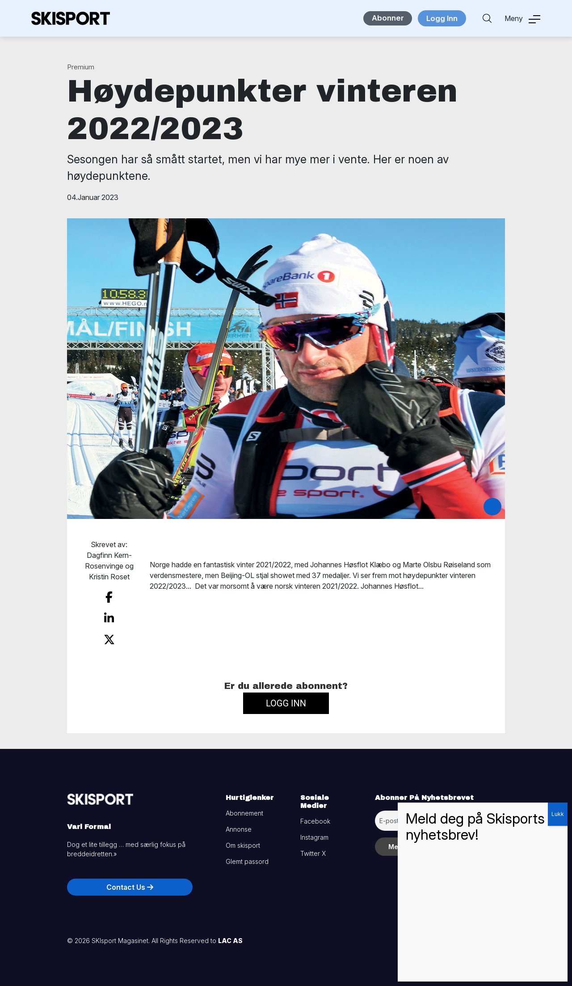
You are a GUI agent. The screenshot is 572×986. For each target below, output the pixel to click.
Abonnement (244, 809)
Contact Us (129, 883)
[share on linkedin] (109, 616)
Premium (80, 67)
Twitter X (313, 849)
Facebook (315, 817)
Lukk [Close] (557, 814)
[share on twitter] (109, 636)
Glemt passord (247, 857)
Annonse (239, 825)
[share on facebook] (109, 597)
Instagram (314, 833)
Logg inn (286, 699)
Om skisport (243, 841)
